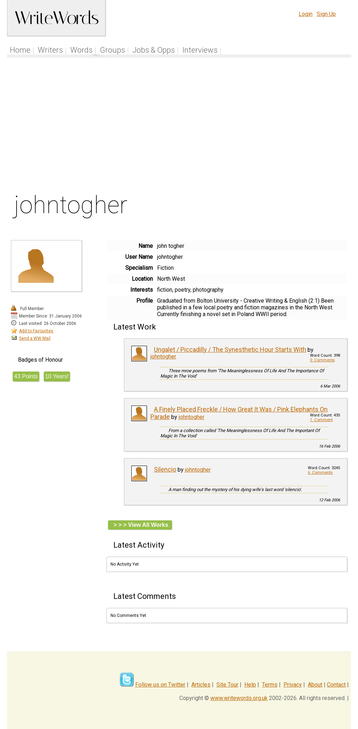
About (315, 684)
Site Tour (227, 684)
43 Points (26, 376)
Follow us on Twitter (160, 684)
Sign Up (326, 14)
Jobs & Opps (153, 50)
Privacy (293, 684)
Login (305, 14)
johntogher (163, 356)
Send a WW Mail (34, 338)
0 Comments (322, 360)
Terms (270, 684)
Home (20, 50)
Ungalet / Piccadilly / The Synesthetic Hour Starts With (230, 349)
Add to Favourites (36, 330)
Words (81, 50)
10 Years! (57, 376)
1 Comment (321, 420)
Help (250, 684)
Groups (112, 50)
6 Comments (320, 472)
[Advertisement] (179, 126)
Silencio (165, 469)
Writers (50, 50)
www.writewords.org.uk (239, 698)
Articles (200, 684)
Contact (336, 684)
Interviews (199, 50)
